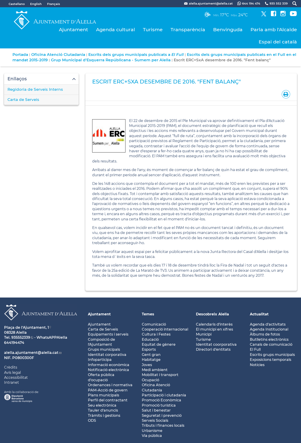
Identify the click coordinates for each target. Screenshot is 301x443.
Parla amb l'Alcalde (273, 29)
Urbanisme (152, 431)
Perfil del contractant (108, 400)
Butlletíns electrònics (269, 339)
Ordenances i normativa (110, 385)
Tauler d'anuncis (103, 410)
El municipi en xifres (214, 329)
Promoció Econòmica (161, 400)
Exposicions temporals (270, 359)
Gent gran (151, 354)
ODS (92, 420)
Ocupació (150, 380)
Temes (148, 314)
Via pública (152, 435)
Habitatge (151, 359)
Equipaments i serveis (108, 334)
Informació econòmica (108, 365)
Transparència (188, 29)
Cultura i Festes (156, 334)
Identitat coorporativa (216, 344)
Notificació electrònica (108, 370)
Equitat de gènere (159, 344)
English (36, 4)
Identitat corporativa (107, 354)
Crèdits (10, 367)
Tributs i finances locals (163, 425)
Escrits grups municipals (272, 354)
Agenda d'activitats (268, 324)
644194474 (14, 343)
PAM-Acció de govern (108, 390)
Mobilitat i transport (160, 375)
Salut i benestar (156, 410)
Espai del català (278, 42)
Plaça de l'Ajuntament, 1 (26, 327)
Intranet (11, 382)
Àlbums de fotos (265, 334)
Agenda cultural (115, 29)
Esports (149, 349)
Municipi (204, 334)
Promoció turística (159, 405)
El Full (255, 349)
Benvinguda (228, 29)
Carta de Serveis (23, 99)
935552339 (20, 337)
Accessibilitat (16, 377)
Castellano (17, 4)
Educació (150, 339)
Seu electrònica (102, 405)
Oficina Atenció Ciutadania (58, 54)
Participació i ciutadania (164, 395)
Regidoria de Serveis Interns (35, 89)
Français (53, 4)
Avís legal (12, 372)
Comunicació (154, 324)
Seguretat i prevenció (162, 415)
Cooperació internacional (165, 329)
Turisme (153, 29)
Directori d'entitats (213, 349)
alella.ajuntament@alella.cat (31, 352)
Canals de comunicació (271, 344)
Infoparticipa (100, 359)
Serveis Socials (155, 420)
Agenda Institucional (269, 329)
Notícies (257, 365)
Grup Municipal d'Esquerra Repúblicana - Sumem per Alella (111, 60)
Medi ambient (155, 370)
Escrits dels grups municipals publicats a (136, 54)
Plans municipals (103, 395)
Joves (147, 365)
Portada (20, 54)
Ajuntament (73, 29)
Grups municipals (104, 349)
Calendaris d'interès (214, 324)
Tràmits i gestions (104, 415)
